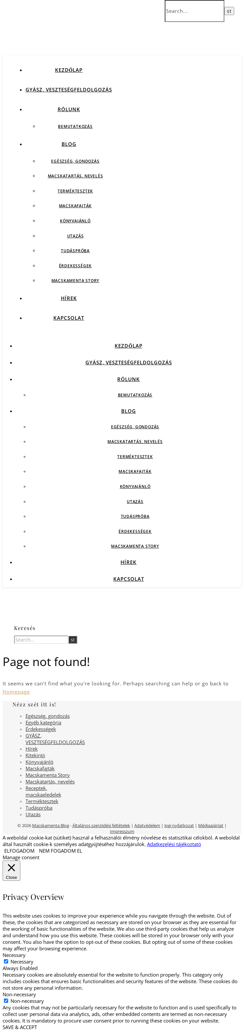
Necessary (21, 961)
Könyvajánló (75, 221)
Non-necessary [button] (19, 994)
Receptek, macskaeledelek (43, 791)
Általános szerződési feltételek (101, 825)
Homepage (16, 691)
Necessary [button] (14, 955)
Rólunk (69, 109)
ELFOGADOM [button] (19, 850)
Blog (69, 144)
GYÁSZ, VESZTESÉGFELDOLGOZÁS (69, 89)
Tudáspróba (75, 250)
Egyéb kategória (43, 722)
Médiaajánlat (210, 825)
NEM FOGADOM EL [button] (60, 850)
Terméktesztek (75, 191)
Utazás (75, 236)
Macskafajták (75, 206)
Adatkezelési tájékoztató (174, 844)
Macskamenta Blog (50, 825)
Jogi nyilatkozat (179, 825)
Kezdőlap (69, 70)
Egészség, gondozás (75, 161)
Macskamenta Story (75, 280)
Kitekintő (35, 755)
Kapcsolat (68, 317)
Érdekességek (75, 266)
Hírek (69, 298)
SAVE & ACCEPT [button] (20, 1027)
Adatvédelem (147, 825)
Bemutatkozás (75, 126)
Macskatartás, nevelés (75, 176)
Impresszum (122, 831)
